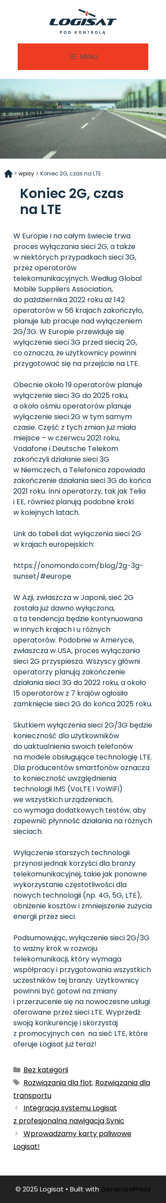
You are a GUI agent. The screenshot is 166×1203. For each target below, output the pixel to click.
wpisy (26, 173)
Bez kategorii (45, 1070)
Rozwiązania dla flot (57, 1083)
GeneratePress (126, 1189)
